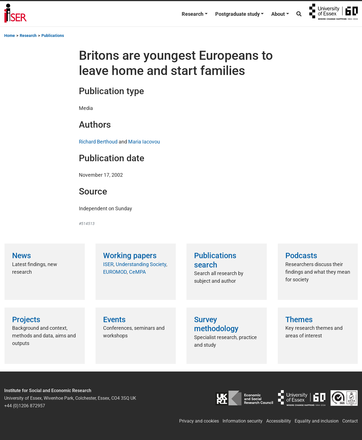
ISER (108, 264)
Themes (299, 319)
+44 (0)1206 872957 (24, 405)
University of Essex (333, 14)
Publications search (215, 260)
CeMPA (137, 272)
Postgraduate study (237, 14)
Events (114, 319)
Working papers (130, 255)
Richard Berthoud (98, 142)
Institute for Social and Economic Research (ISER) (15, 14)
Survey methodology (216, 324)
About (278, 14)
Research (192, 14)
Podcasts (301, 255)
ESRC (244, 398)
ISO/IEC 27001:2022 (344, 398)
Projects (26, 319)
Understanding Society (141, 264)
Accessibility (278, 421)
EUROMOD (115, 272)
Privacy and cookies (199, 421)
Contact (350, 421)
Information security (243, 421)
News (21, 255)
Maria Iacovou (144, 142)
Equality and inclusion (317, 421)
